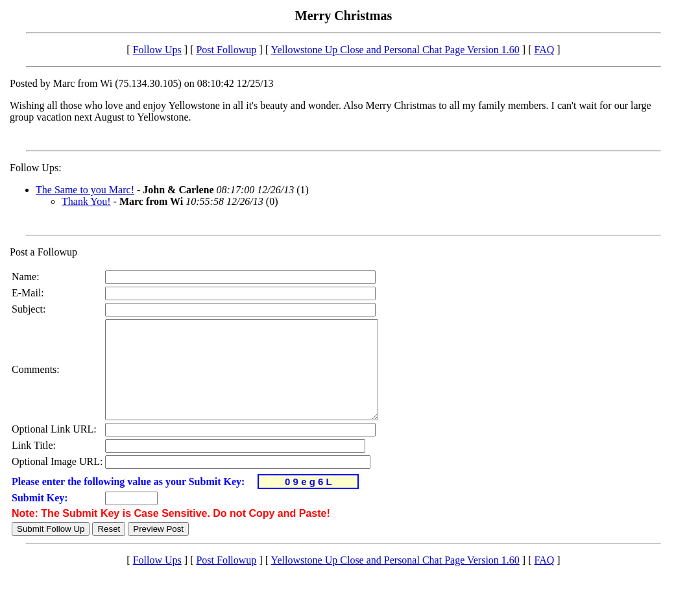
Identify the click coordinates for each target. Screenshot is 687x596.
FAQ (544, 49)
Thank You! (86, 201)
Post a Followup (43, 251)
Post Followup (226, 49)
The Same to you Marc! (85, 189)
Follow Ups (157, 49)
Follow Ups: (36, 167)
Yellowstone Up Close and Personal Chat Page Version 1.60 (395, 49)
